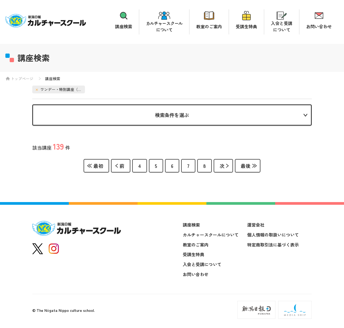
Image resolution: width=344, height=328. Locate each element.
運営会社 (255, 226)
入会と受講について (281, 26)
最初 (98, 166)
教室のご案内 (209, 26)
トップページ (22, 78)
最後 (245, 166)
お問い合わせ (319, 26)
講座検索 (123, 26)
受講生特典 (246, 26)
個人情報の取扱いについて (273, 235)
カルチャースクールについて (164, 26)
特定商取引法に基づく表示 (273, 245)
